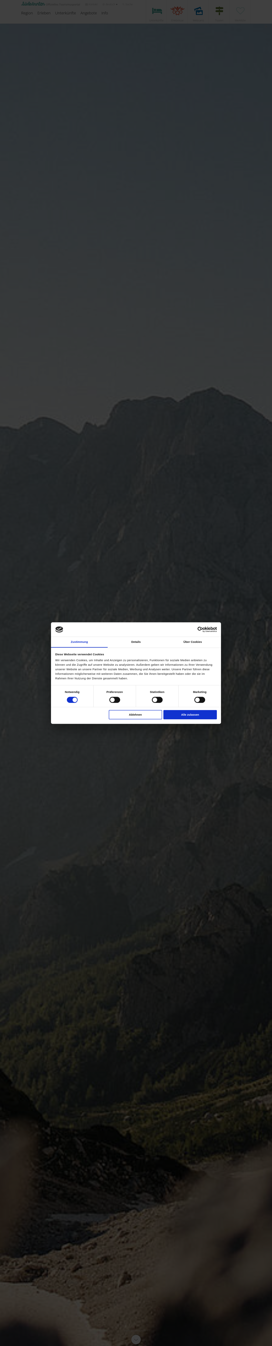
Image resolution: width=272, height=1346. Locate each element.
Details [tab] (136, 642)
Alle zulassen (190, 714)
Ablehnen (135, 714)
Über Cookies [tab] (192, 642)
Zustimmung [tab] (79, 642)
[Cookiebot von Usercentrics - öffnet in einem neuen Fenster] (200, 629)
